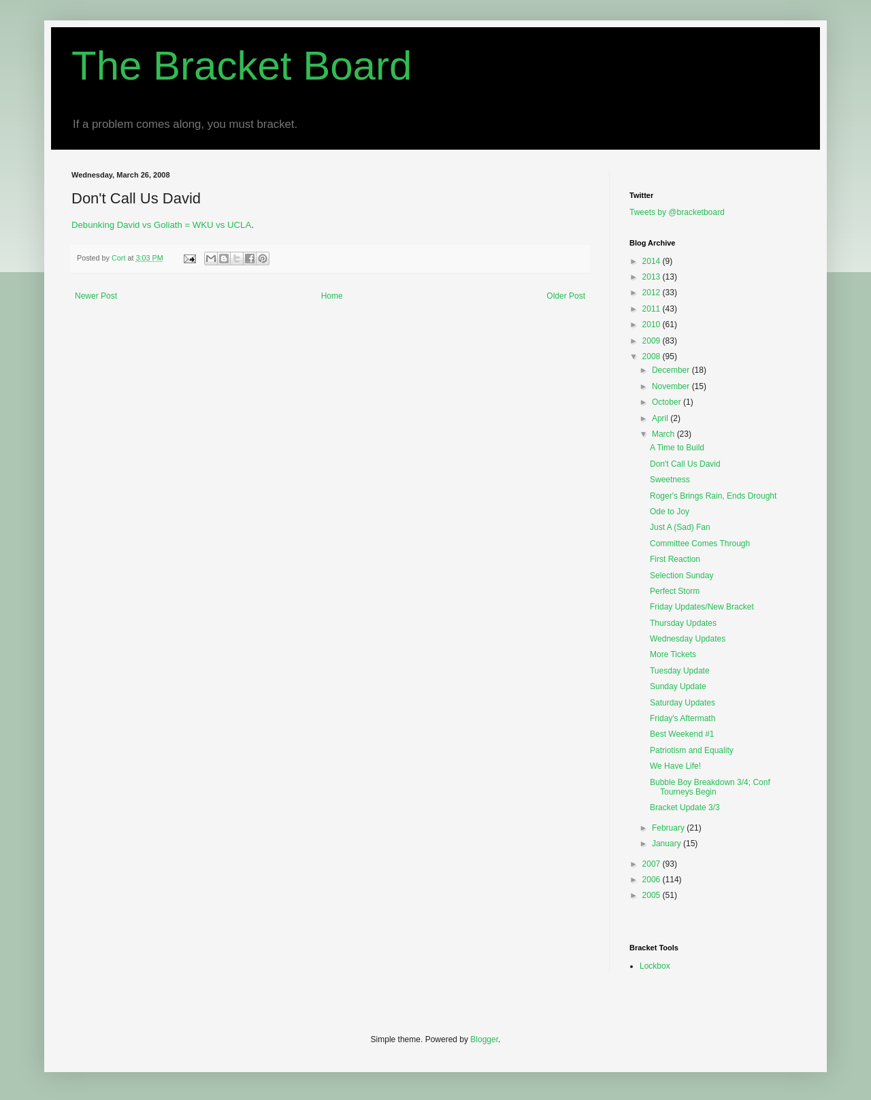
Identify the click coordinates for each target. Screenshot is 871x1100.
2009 (652, 341)
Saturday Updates (682, 702)
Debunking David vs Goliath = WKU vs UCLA (161, 225)
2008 (652, 356)
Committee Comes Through (700, 543)
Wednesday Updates (687, 639)
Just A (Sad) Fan (680, 527)
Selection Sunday (681, 575)
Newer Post (96, 296)
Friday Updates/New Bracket (702, 607)
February (669, 828)
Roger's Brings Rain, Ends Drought (713, 496)
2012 (652, 292)
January (667, 843)
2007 (652, 864)
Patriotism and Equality (692, 750)
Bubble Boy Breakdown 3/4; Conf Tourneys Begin (710, 787)
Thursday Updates (683, 623)
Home (332, 296)
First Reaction (675, 559)
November (672, 386)
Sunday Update (678, 686)
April (661, 418)
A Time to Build (677, 447)
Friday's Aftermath (682, 718)
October (667, 402)
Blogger (484, 1039)
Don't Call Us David (685, 464)
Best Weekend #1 (682, 734)
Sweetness (670, 479)
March (664, 434)
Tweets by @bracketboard (677, 212)
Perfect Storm (675, 591)
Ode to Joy (669, 511)
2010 (652, 324)
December (672, 370)
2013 (652, 277)
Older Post (565, 296)
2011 (652, 309)
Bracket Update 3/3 (685, 807)
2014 (652, 261)
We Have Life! (675, 766)
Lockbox (655, 966)
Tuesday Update (680, 671)
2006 (652, 879)
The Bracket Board (241, 65)
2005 (652, 895)
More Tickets (673, 654)
